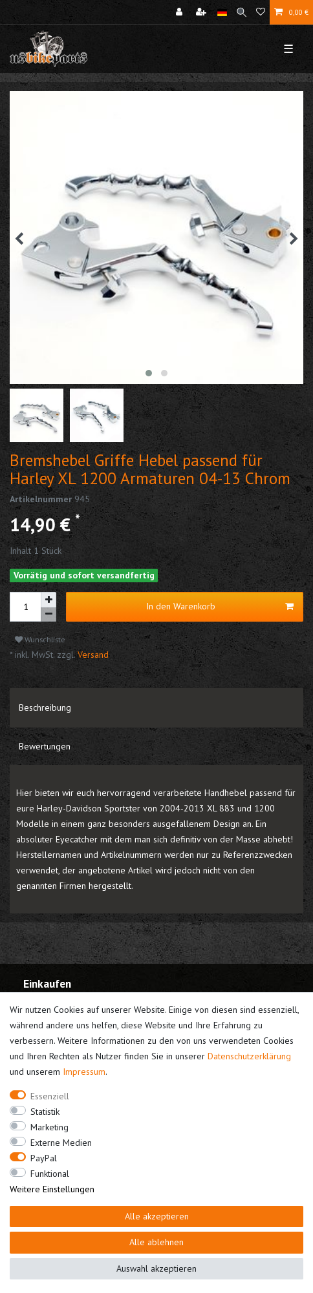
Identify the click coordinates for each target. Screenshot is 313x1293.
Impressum (84, 1071)
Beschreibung (45, 707)
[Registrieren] (202, 12)
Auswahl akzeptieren (156, 1268)
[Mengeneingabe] (25, 607)
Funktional (49, 1173)
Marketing (49, 1127)
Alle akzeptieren (157, 1216)
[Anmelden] (180, 12)
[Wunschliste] (261, 12)
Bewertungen (44, 746)
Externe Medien (61, 1142)
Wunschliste (40, 639)
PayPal (43, 1158)
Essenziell (49, 1096)
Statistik (44, 1111)
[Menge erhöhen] (48, 599)
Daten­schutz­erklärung (249, 1056)
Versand (92, 654)
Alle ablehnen (156, 1242)
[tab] (156, 707)
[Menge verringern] (48, 614)
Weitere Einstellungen (52, 1189)
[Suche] (242, 12)
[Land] (222, 12)
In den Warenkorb (220, 606)
